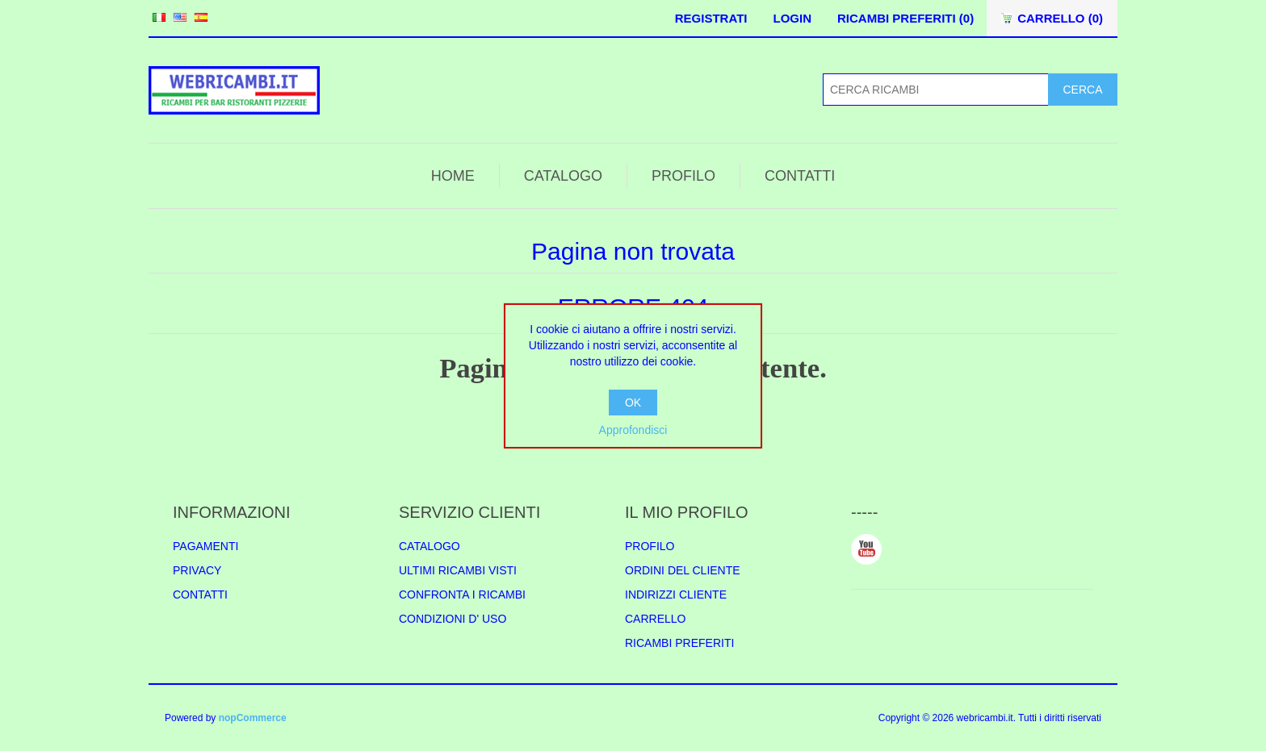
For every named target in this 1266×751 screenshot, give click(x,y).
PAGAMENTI (205, 546)
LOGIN (792, 18)
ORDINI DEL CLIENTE (682, 570)
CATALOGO (563, 176)
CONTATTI (800, 176)
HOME (453, 176)
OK (633, 402)
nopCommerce (253, 718)
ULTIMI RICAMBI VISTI (458, 570)
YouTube (866, 549)
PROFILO (683, 176)
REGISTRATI (711, 18)
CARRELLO (655, 618)
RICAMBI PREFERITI (679, 642)
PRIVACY (197, 570)
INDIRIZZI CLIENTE (676, 594)
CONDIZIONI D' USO (452, 618)
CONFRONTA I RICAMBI (462, 594)
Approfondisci (633, 429)
